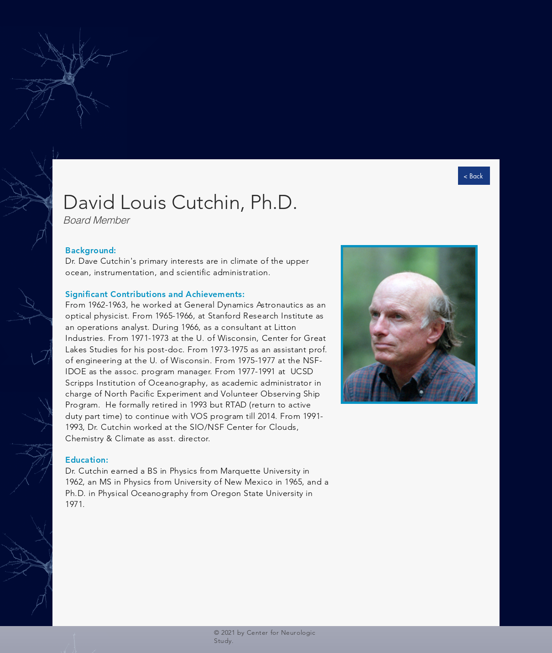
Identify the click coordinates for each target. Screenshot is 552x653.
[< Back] (474, 176)
